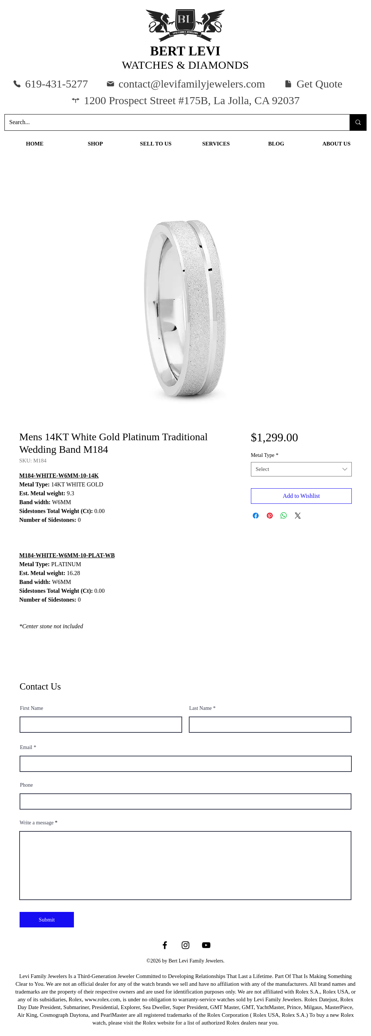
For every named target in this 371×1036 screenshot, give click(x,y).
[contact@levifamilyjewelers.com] (185, 83)
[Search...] (171, 122)
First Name (31, 708)
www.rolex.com (102, 999)
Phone (26, 785)
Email (26, 747)
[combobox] (301, 469)
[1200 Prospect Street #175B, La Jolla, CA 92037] (185, 100)
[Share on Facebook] (255, 515)
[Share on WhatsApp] (283, 515)
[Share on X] (297, 515)
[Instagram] (185, 945)
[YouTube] (206, 945)
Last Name (200, 708)
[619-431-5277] (50, 83)
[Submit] (47, 919)
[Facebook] (165, 945)
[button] (313, 83)
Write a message (37, 822)
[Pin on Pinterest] (269, 515)
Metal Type (265, 455)
